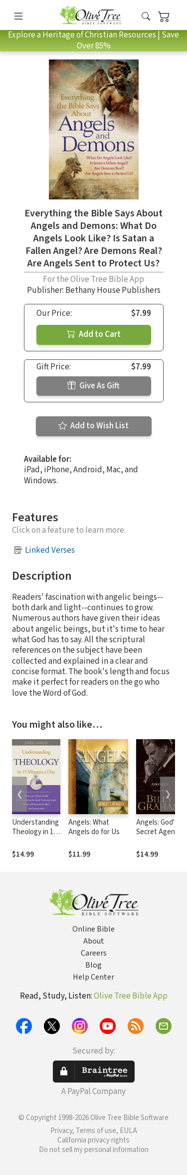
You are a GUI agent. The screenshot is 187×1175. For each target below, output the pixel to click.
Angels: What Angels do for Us (94, 827)
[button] (146, 16)
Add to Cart (94, 334)
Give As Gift (93, 386)
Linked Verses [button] (50, 550)
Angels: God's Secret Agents (159, 827)
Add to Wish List (93, 426)
